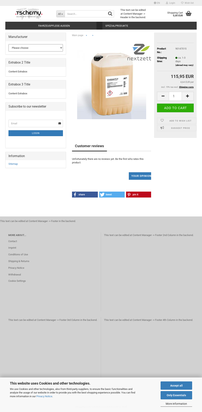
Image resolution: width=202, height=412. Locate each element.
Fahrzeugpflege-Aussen (54, 25)
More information (176, 403)
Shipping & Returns (18, 261)
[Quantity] (175, 96)
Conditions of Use (18, 254)
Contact (12, 241)
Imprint (12, 247)
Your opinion (141, 175)
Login (36, 133)
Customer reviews (89, 146)
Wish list (187, 3)
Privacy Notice (44, 396)
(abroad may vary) (184, 65)
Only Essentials (176, 395)
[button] (157, 3)
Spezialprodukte (116, 25)
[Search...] (60, 13)
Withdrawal (14, 274)
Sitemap (13, 163)
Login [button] (170, 3)
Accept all (176, 385)
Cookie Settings (17, 280)
